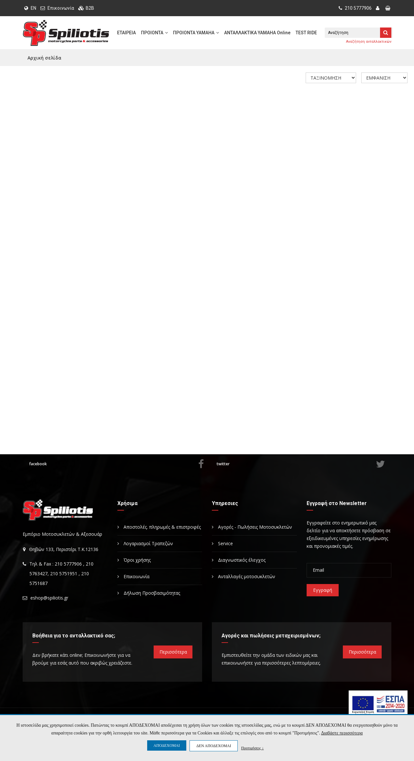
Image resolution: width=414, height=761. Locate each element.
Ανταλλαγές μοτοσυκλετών (243, 576)
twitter (301, 464)
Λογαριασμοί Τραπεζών (145, 543)
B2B (90, 8)
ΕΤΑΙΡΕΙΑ (126, 32)
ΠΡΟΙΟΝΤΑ (154, 32)
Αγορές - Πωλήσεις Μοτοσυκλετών (252, 527)
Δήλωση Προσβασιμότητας (148, 593)
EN (30, 8)
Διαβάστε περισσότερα (342, 733)
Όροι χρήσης (134, 560)
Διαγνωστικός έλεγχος (239, 560)
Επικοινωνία (61, 8)
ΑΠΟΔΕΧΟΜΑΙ (167, 745)
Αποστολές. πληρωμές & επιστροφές (159, 527)
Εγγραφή (322, 590)
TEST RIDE (306, 32)
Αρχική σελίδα (44, 58)
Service (222, 543)
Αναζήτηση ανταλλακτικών (368, 41)
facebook (116, 464)
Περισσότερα (173, 652)
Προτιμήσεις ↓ (252, 748)
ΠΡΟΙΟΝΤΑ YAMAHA (196, 32)
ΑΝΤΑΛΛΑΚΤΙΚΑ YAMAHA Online (257, 32)
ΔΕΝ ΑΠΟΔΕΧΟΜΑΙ (213, 746)
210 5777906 (355, 8)
